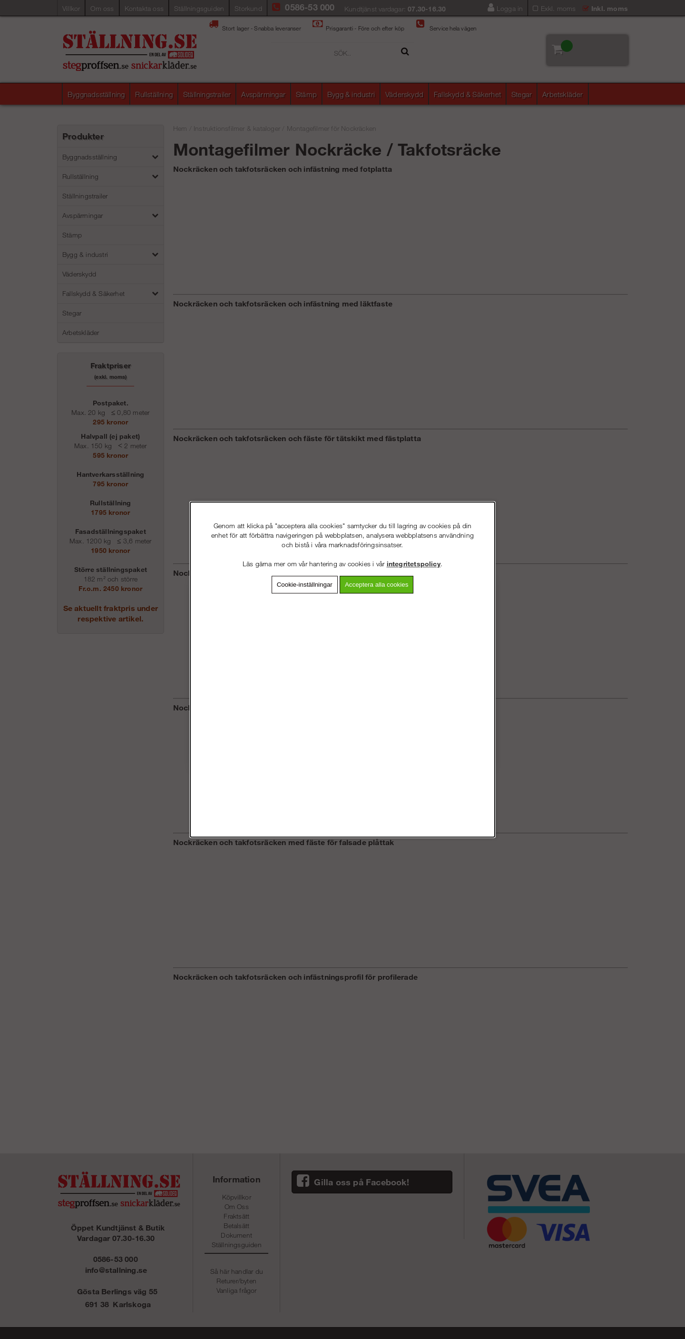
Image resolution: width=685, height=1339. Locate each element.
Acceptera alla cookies (376, 584)
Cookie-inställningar (305, 584)
